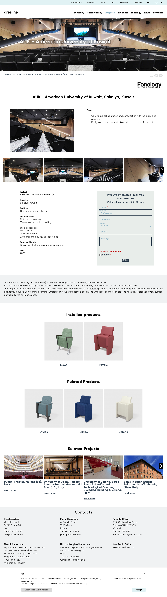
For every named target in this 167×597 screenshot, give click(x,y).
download (91, 2)
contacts (158, 13)
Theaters (30, 74)
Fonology (40, 245)
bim (103, 2)
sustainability (94, 13)
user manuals (76, 2)
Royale (30, 245)
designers (138, 2)
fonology (136, 13)
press (112, 2)
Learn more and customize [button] (36, 590)
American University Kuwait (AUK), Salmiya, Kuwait (61, 74)
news (147, 13)
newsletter (124, 2)
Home (7, 74)
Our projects (18, 74)
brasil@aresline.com (123, 547)
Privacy (105, 255)
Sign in (158, 2)
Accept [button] (139, 590)
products (123, 13)
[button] (145, 574)
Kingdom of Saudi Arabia (17, 557)
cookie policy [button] (26, 581)
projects (110, 13)
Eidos (23, 245)
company (79, 13)
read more (89, 499)
